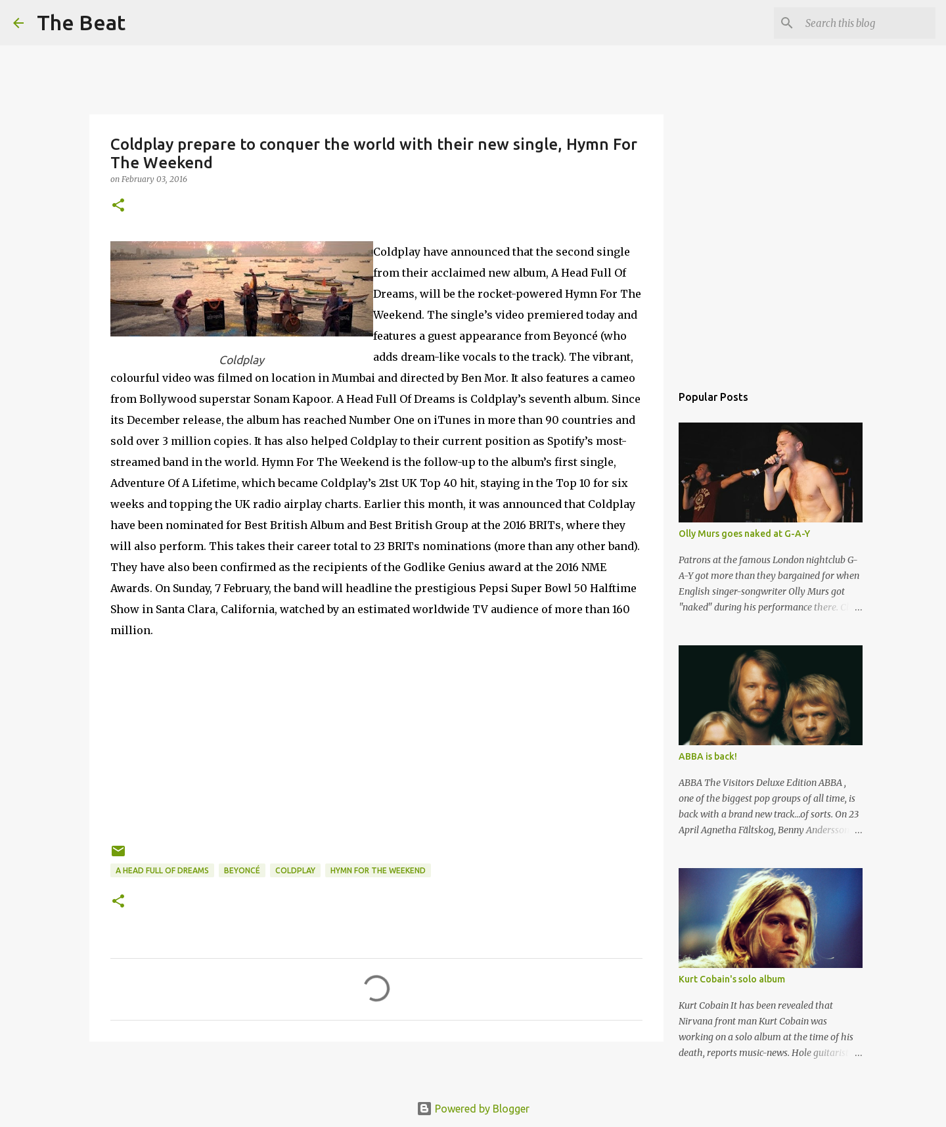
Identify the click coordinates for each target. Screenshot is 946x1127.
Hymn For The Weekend (378, 870)
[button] (118, 206)
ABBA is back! (708, 756)
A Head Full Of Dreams (162, 870)
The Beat (81, 22)
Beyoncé (242, 870)
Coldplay (295, 870)
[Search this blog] (866, 23)
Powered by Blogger (473, 1109)
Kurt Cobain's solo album (732, 979)
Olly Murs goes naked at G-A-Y (744, 533)
